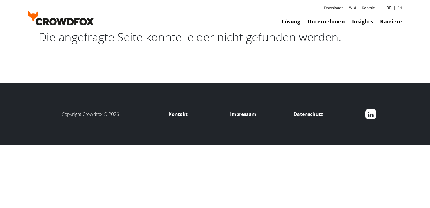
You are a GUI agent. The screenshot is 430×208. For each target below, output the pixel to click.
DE (388, 7)
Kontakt (368, 7)
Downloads (333, 7)
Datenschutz (308, 114)
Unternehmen (326, 21)
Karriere (391, 21)
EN (399, 7)
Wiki (352, 7)
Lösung (291, 21)
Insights (362, 21)
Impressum (243, 114)
